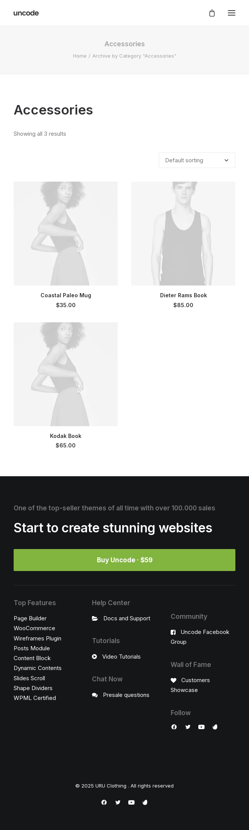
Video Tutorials (121, 656)
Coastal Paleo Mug (65, 295)
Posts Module (32, 648)
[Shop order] (197, 160)
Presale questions (126, 694)
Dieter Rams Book (183, 295)
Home (80, 56)
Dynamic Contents (38, 668)
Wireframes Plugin (37, 638)
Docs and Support (126, 618)
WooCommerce (34, 628)
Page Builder (30, 618)
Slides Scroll (29, 678)
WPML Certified (35, 697)
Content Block (32, 658)
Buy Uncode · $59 (125, 560)
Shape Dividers (33, 688)
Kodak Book (65, 436)
